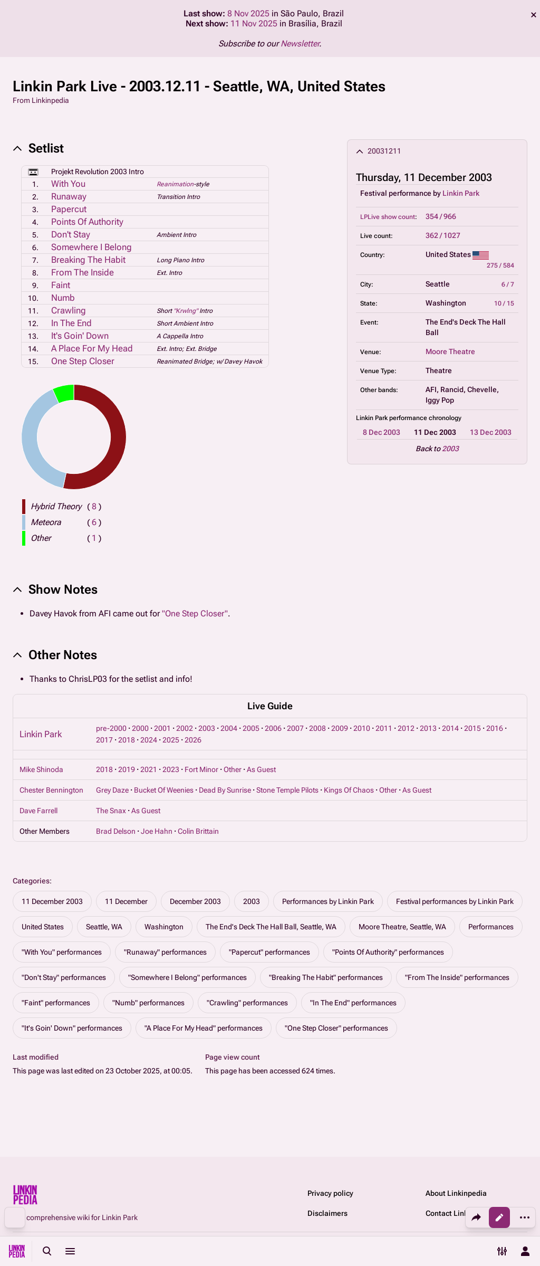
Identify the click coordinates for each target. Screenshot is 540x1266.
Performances (491, 926)
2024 (148, 740)
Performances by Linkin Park (328, 901)
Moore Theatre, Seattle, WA (402, 926)
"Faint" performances (56, 1002)
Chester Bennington (51, 790)
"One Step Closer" (195, 613)
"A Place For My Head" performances (203, 1028)
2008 (317, 728)
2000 (140, 728)
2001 (162, 728)
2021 (148, 769)
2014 (450, 728)
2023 (170, 769)
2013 (428, 728)
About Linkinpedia (456, 1193)
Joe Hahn (156, 831)
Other (233, 769)
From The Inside (82, 272)
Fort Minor (201, 769)
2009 (339, 728)
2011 (383, 728)
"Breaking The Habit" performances (326, 977)
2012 (406, 728)
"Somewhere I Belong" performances (187, 977)
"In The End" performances (353, 1002)
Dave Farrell (38, 810)
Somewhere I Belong (91, 247)
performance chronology (425, 418)
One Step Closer (82, 361)
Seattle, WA (104, 926)
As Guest (261, 769)
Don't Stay (70, 234)
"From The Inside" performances (457, 977)
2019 (126, 769)
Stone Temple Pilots (287, 790)
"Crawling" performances (247, 1002)
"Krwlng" (185, 311)
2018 (126, 740)
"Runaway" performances (165, 952)
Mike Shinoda (41, 769)
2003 (450, 448)
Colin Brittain (198, 831)
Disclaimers (327, 1213)
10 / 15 (504, 303)
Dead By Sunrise (225, 790)
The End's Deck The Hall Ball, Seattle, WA (271, 926)
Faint (60, 285)
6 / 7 (508, 284)
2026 (193, 740)
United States (43, 926)
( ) (94, 506)
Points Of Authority (87, 221)
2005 (251, 728)
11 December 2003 (52, 901)
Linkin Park (460, 193)
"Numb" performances (148, 1002)
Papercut (68, 209)
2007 (295, 728)
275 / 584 (500, 265)
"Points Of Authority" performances (388, 952)
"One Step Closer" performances (336, 1028)
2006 (273, 728)
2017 (104, 740)
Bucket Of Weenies (164, 790)
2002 (184, 728)
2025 (170, 740)
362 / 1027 (443, 235)
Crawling (68, 310)
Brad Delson (116, 831)
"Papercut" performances (269, 952)
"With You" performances (62, 952)
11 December (126, 901)
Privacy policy (330, 1193)
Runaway (68, 196)
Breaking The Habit (88, 259)
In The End (71, 323)
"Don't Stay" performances (64, 977)
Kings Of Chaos (349, 790)
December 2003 (195, 901)
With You (68, 183)
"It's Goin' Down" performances (72, 1028)
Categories (31, 881)
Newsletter (300, 44)
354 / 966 (441, 216)
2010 (361, 728)
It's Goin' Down (80, 335)
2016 (494, 728)
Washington (164, 926)
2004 (228, 728)
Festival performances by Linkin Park (455, 901)
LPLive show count (387, 217)
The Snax (111, 810)
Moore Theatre (450, 351)
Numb (63, 297)
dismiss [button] (533, 14)
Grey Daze (112, 790)
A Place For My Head (92, 348)
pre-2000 (111, 728)
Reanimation (175, 184)
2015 (472, 728)
